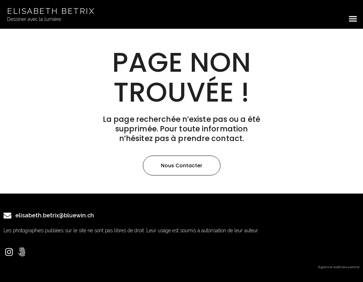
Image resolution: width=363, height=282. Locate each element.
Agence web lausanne (338, 267)
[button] (353, 19)
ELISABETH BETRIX (51, 11)
